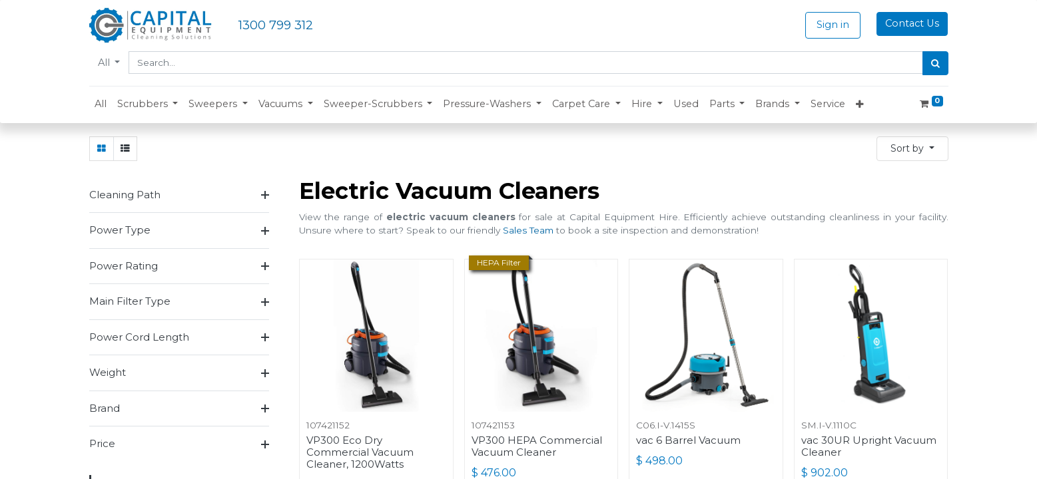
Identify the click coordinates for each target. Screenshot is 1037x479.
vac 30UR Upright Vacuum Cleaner (868, 446)
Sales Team (528, 230)
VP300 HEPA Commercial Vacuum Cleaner (537, 446)
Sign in (833, 25)
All (105, 63)
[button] (912, 148)
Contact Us (912, 23)
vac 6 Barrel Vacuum (688, 440)
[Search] (935, 63)
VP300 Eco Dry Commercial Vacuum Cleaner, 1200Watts (360, 452)
